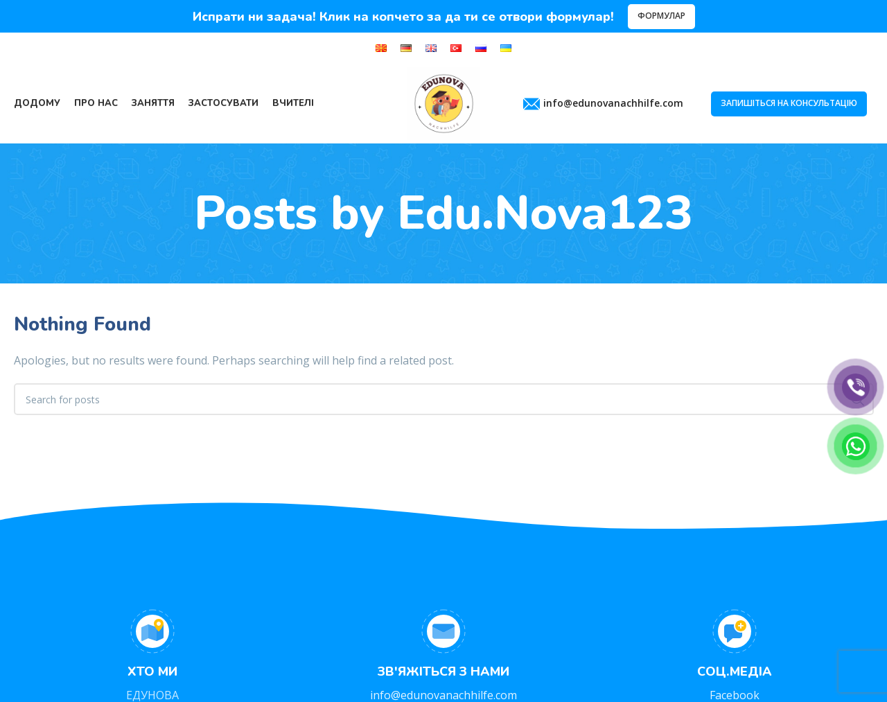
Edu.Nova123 (545, 213)
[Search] (444, 399)
